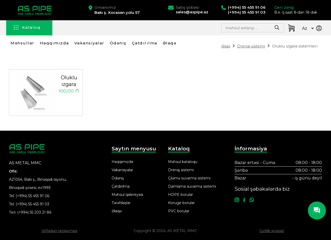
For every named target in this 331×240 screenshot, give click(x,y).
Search (264, 29)
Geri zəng (284, 7)
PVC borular (178, 211)
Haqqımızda (54, 43)
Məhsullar (22, 43)
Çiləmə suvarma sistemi (189, 178)
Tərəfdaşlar (121, 202)
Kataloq (31, 27)
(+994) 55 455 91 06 (32, 196)
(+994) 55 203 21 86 (34, 212)
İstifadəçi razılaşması (59, 230)
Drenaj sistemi (251, 46)
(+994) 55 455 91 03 (32, 204)
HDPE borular (180, 194)
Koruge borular (181, 202)
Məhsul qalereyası (127, 194)
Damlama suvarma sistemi (192, 186)
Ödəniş (118, 43)
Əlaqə (170, 43)
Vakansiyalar (89, 43)
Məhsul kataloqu (182, 161)
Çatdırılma (144, 43)
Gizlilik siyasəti (271, 230)
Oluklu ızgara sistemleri (68, 81)
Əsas (225, 46)
